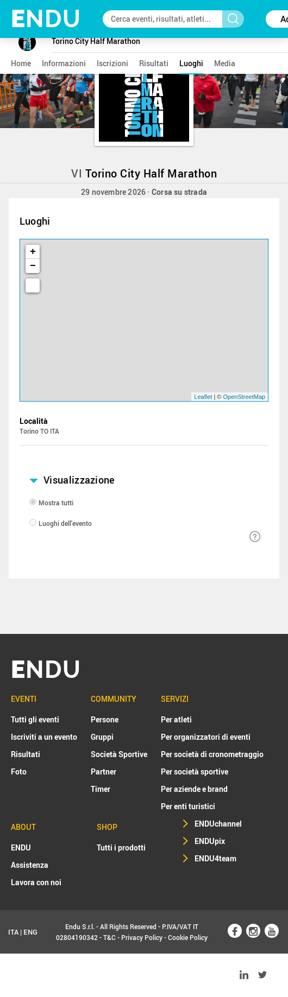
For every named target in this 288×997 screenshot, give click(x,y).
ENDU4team (215, 858)
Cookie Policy (188, 937)
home (21, 63)
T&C (109, 937)
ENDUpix (210, 841)
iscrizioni (112, 63)
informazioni (64, 63)
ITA (13, 932)
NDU (46, 19)
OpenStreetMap (244, 396)
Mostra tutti (56, 502)
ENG (30, 932)
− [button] (33, 265)
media (224, 63)
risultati (153, 63)
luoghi (191, 63)
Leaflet (203, 396)
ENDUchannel (218, 823)
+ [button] (33, 251)
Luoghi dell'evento (65, 523)
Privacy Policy (141, 937)
